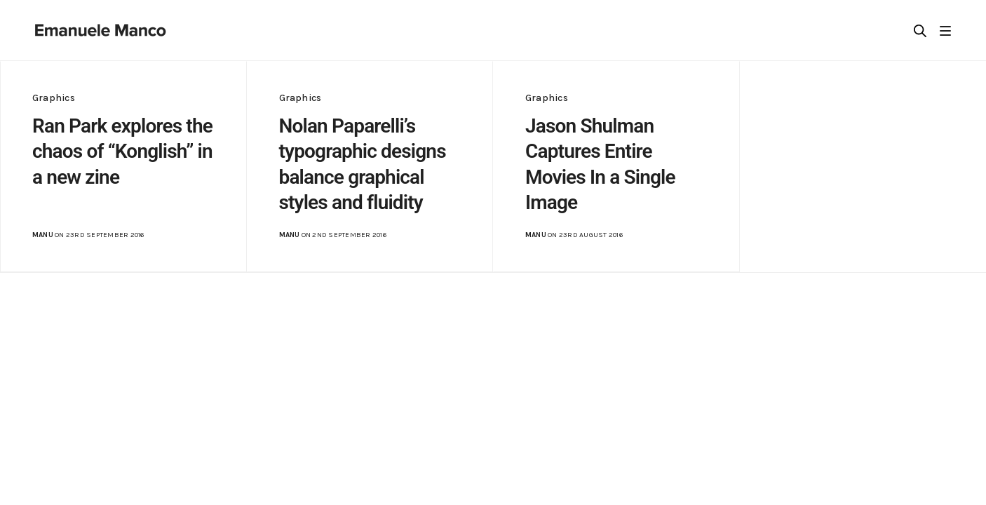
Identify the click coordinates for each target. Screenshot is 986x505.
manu (42, 235)
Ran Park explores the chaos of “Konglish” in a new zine (122, 151)
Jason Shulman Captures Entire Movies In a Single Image (600, 164)
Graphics (53, 98)
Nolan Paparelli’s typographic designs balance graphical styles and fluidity (362, 164)
